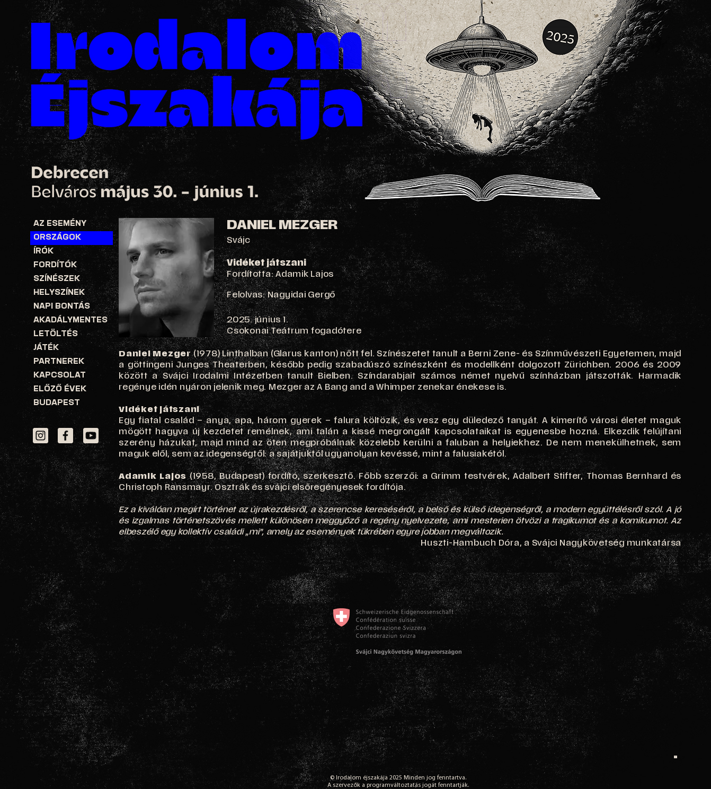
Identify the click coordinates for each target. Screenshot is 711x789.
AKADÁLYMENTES (70, 321)
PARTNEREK (58, 362)
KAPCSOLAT (59, 376)
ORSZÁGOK (57, 238)
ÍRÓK (43, 252)
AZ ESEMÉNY (59, 224)
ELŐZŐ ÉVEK (59, 389)
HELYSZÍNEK (59, 293)
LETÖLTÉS (55, 334)
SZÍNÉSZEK (56, 279)
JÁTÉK (46, 348)
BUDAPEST (56, 403)
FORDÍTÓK (55, 265)
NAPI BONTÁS (61, 307)
